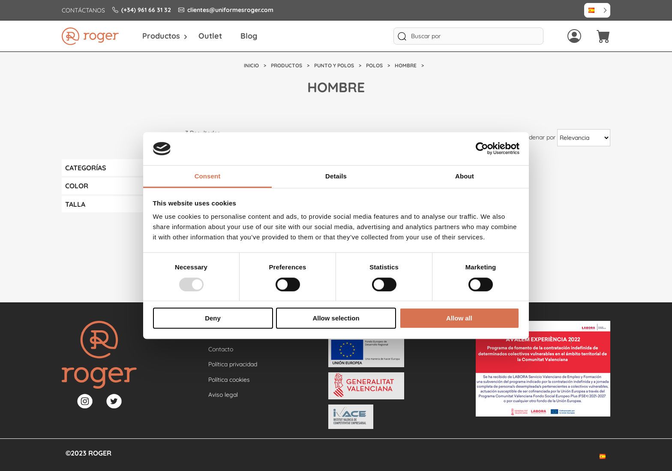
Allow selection (335, 318)
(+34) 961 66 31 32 (141, 10)
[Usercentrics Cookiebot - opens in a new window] (481, 148)
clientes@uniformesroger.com (225, 10)
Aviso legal (223, 395)
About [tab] (464, 176)
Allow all (459, 318)
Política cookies (229, 379)
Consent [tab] (208, 176)
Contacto (220, 349)
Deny (213, 318)
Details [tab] (336, 176)
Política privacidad (232, 364)
